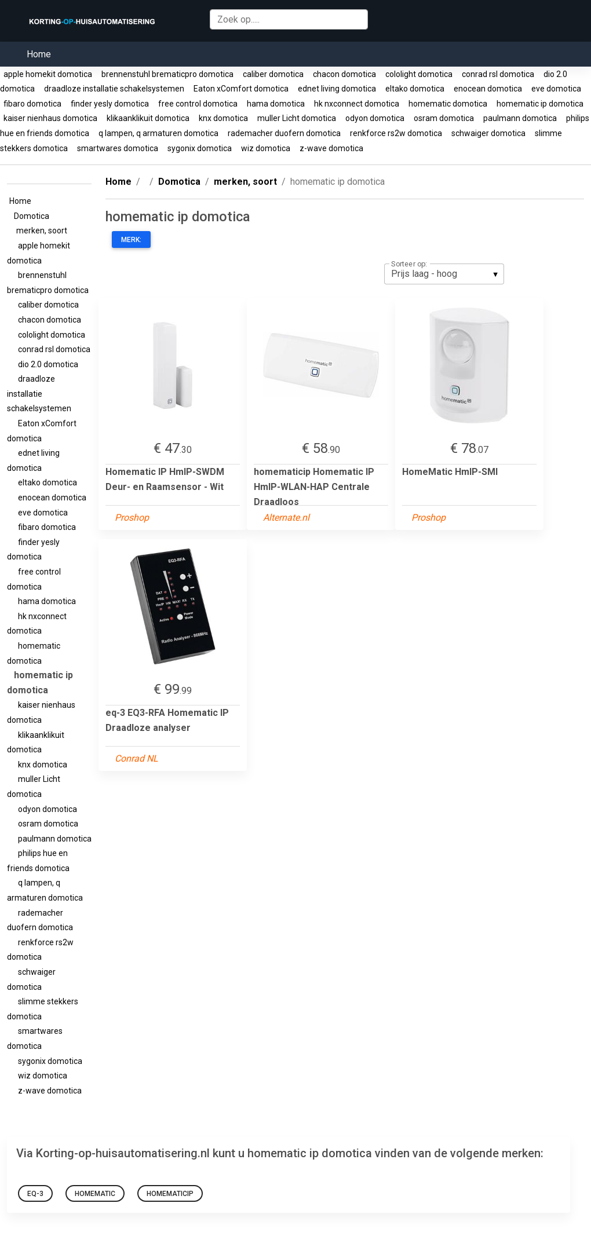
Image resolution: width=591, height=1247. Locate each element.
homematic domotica (448, 103)
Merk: (131, 240)
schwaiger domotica (488, 133)
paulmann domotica (520, 118)
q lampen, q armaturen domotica (158, 133)
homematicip (170, 1194)
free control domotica (198, 103)
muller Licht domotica (297, 118)
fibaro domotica (32, 103)
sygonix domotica (199, 148)
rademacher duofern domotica (284, 133)
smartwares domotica (118, 148)
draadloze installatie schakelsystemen (114, 88)
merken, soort (43, 230)
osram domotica (443, 118)
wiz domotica (266, 148)
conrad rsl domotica (498, 74)
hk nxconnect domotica (357, 103)
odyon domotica (375, 118)
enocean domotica (488, 88)
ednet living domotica (337, 88)
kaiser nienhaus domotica (50, 118)
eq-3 (35, 1194)
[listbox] (444, 274)
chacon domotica (344, 74)
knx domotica (223, 118)
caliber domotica (273, 74)
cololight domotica (419, 74)
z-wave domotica (331, 148)
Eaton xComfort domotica (241, 88)
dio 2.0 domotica (47, 364)
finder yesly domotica (109, 103)
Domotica (33, 216)
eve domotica (556, 88)
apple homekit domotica (48, 74)
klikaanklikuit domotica (148, 118)
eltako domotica (415, 88)
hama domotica (275, 103)
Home (39, 54)
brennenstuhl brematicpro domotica (167, 74)
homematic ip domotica (540, 103)
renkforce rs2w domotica (396, 133)
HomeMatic (95, 1194)
